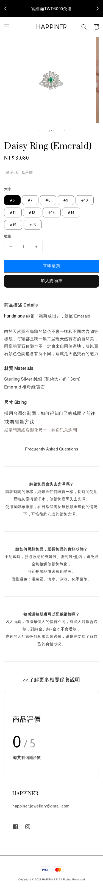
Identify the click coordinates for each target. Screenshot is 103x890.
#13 (51, 212)
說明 (74, 8)
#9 (65, 200)
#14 (71, 212)
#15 (13, 225)
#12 (32, 212)
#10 (84, 200)
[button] (7, 27)
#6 (12, 200)
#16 (32, 225)
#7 (30, 200)
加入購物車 (52, 280)
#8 (48, 200)
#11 (13, 212)
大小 (8, 189)
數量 (8, 236)
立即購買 (51, 265)
